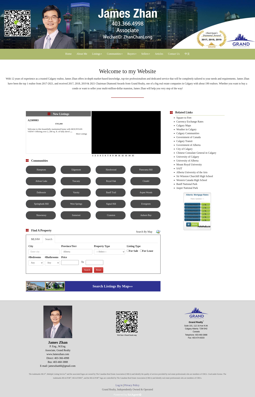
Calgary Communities (187, 133)
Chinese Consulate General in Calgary (196, 152)
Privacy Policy (132, 385)
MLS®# (35, 239)
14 (129, 155)
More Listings (81, 134)
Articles (159, 53)
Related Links (184, 112)
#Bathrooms (51, 257)
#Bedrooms (34, 257)
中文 (187, 53)
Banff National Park (186, 184)
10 (116, 155)
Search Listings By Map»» (113, 286)
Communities (114, 53)
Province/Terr (69, 246)
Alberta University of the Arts (192, 172)
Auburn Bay (146, 215)
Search (48, 239)
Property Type (102, 246)
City (30, 246)
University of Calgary (187, 156)
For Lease (147, 250)
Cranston (111, 215)
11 (119, 155)
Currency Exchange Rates (189, 121)
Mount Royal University (189, 164)
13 (126, 155)
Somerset (76, 215)
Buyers (131, 53)
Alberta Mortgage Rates (197, 195)
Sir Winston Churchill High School (194, 176)
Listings (96, 53)
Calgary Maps (183, 125)
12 (123, 155)
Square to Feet (183, 117)
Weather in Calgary (186, 129)
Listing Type (134, 246)
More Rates (195, 225)
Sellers (144, 53)
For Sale (133, 250)
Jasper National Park (187, 188)
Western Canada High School (191, 180)
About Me (81, 53)
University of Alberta (187, 160)
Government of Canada (188, 137)
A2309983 (33, 120)
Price (64, 257)
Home (68, 53)
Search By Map (144, 231)
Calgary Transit (184, 141)
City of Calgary (184, 149)
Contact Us (174, 53)
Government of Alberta (188, 145)
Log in (118, 385)
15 (133, 155)
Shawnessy (41, 215)
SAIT (179, 168)
